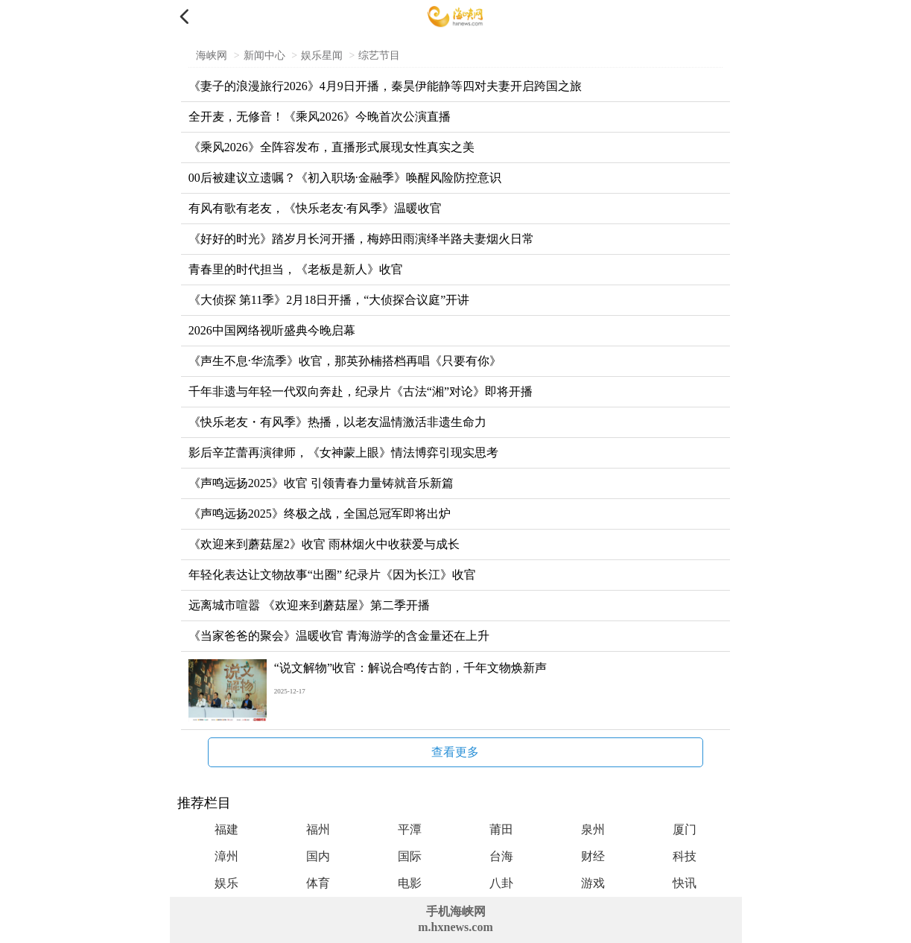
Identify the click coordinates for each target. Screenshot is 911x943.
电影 (410, 883)
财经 (593, 856)
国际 (410, 856)
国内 (318, 856)
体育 (318, 883)
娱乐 (226, 883)
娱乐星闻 (322, 55)
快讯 (684, 883)
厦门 (684, 829)
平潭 (410, 829)
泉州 (593, 829)
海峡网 (211, 55)
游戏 (593, 883)
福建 (226, 829)
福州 (318, 829)
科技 (684, 856)
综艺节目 (379, 55)
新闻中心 (264, 55)
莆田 (501, 829)
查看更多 (455, 752)
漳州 (226, 856)
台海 (501, 856)
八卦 (501, 883)
